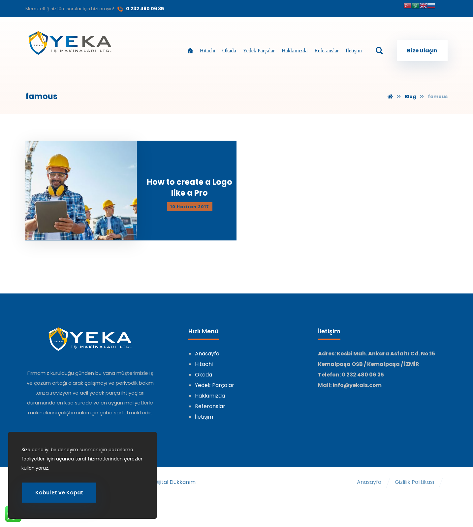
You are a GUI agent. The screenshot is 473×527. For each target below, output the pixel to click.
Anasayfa (207, 348)
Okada (203, 369)
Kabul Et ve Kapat (59, 492)
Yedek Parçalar (214, 379)
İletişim (204, 411)
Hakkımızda (210, 390)
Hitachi (204, 358)
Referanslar (210, 400)
